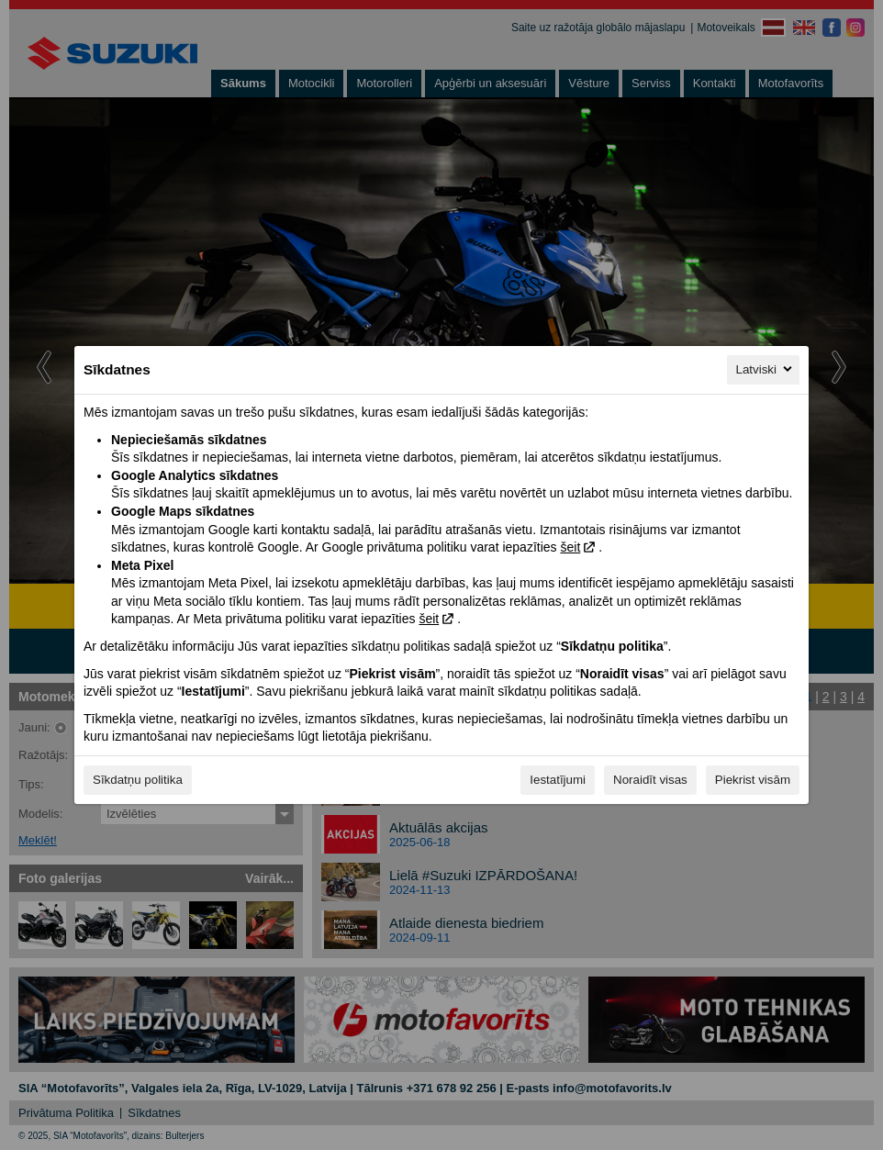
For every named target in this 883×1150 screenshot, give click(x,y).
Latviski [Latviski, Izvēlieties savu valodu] (765, 369)
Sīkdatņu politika (138, 780)
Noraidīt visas (650, 780)
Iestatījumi (558, 780)
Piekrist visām (752, 780)
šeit (570, 547)
